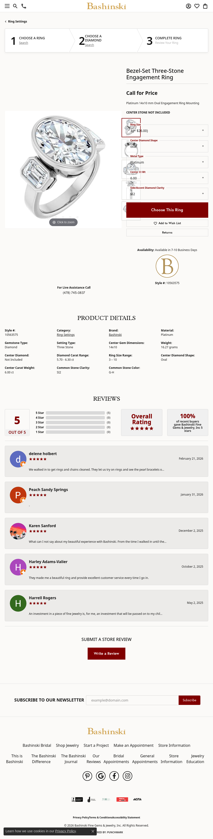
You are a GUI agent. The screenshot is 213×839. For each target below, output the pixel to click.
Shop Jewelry (67, 745)
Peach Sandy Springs (48, 489)
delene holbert (43, 453)
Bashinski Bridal (37, 745)
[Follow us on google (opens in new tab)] (101, 776)
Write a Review (106, 653)
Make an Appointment (134, 745)
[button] (15, 6)
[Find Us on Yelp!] (122, 799)
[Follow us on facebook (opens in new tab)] (114, 776)
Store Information (174, 745)
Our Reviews (93, 758)
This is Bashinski (14, 758)
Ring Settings (17, 21)
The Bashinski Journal (73, 758)
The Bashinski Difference (43, 758)
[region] (63, 169)
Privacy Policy (81, 817)
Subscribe (189, 700)
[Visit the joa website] (92, 799)
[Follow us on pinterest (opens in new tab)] (87, 776)
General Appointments (145, 758)
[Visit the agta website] (137, 799)
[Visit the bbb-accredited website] (77, 799)
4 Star (40, 418)
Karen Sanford (42, 525)
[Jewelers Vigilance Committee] (106, 799)
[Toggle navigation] (6, 6)
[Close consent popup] (92, 831)
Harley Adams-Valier (48, 561)
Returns (167, 232)
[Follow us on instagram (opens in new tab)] (127, 776)
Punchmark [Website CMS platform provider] (115, 832)
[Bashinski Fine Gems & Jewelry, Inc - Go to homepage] (106, 730)
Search (23, 43)
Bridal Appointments (116, 758)
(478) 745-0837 (74, 293)
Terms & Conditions (100, 817)
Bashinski (115, 335)
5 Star (40, 413)
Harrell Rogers (42, 597)
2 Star (40, 427)
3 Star (40, 422)
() (108, 413)
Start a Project (96, 745)
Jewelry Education (195, 758)
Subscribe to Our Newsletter (49, 700)
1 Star (40, 432)
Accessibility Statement (126, 817)
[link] (24, 6)
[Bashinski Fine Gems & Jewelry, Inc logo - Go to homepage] (106, 6)
